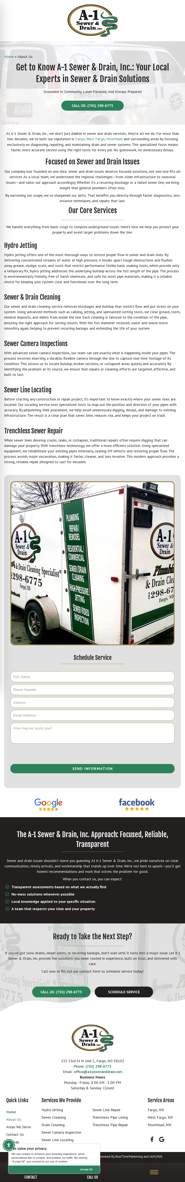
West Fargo (95, 138)
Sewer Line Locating (28, 390)
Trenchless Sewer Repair (33, 431)
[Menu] (154, 1172)
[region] (54, 1159)
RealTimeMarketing (129, 1156)
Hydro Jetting (20, 245)
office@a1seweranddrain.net (98, 1071)
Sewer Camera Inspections (36, 344)
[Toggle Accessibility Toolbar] (8, 1145)
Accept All (86, 1169)
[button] (92, 106)
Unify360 (155, 1156)
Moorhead (114, 138)
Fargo (80, 138)
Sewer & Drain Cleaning (32, 297)
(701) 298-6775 (98, 1066)
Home (9, 56)
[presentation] (92, 754)
